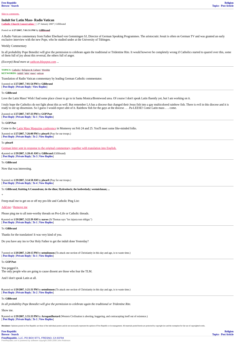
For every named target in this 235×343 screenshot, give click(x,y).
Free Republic (9, 2)
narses (45, 219)
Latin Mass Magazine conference (36, 128)
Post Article (227, 5)
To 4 (35, 183)
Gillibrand (47, 83)
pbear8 (45, 133)
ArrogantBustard (50, 316)
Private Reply (23, 86)
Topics (215, 5)
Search (15, 5)
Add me (6, 207)
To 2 (35, 136)
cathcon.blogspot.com (43, 61)
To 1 (35, 117)
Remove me (20, 207)
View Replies (40, 86)
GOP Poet (46, 114)
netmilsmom (48, 252)
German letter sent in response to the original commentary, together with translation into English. (58, 148)
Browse (5, 5)
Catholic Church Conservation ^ (18, 24)
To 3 (35, 156)
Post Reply (8, 86)
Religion (229, 2)
